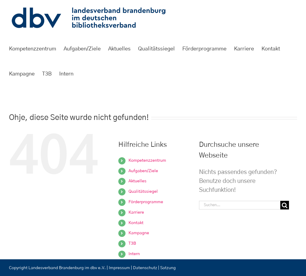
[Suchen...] (239, 205)
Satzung (168, 268)
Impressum (119, 268)
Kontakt (135, 223)
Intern (134, 254)
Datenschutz (145, 268)
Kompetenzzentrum (147, 160)
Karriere (136, 212)
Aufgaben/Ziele (143, 171)
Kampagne (138, 233)
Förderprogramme (145, 202)
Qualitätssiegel (143, 191)
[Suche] (284, 205)
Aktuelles (137, 181)
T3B (132, 243)
